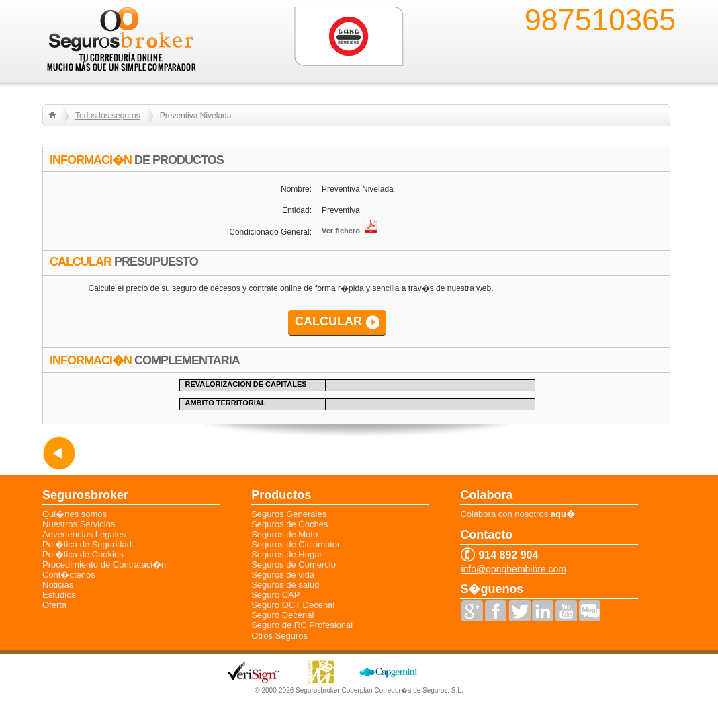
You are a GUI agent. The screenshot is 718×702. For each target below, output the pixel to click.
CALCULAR (328, 321)
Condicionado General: (270, 232)
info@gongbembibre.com (513, 569)
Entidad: (297, 210)
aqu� (563, 514)
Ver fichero (349, 231)
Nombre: (296, 189)
